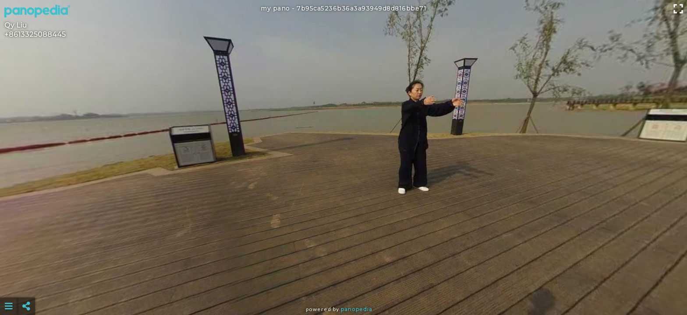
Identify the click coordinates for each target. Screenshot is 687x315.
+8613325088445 (35, 34)
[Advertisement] (343, 284)
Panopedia (356, 309)
